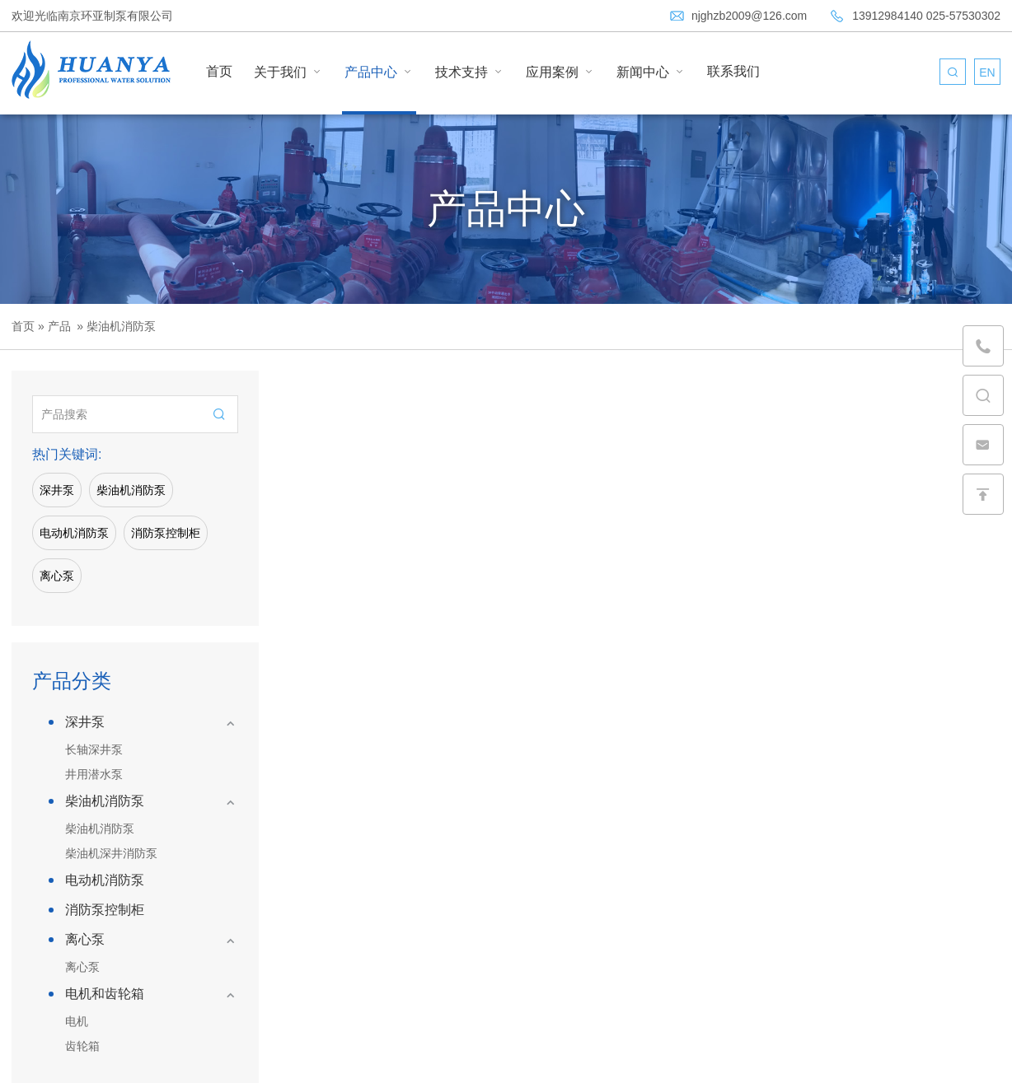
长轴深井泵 (94, 749)
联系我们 (733, 71)
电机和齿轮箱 (104, 994)
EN (987, 72)
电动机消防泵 (74, 532)
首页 (219, 71)
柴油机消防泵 (131, 490)
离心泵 (57, 575)
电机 (76, 1021)
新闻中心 (651, 71)
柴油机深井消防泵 (111, 853)
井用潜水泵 (94, 774)
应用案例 (560, 71)
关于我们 (288, 71)
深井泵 (57, 490)
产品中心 (379, 71)
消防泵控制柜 (165, 532)
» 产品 (54, 326)
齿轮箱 (82, 1046)
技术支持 (469, 71)
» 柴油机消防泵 (114, 326)
